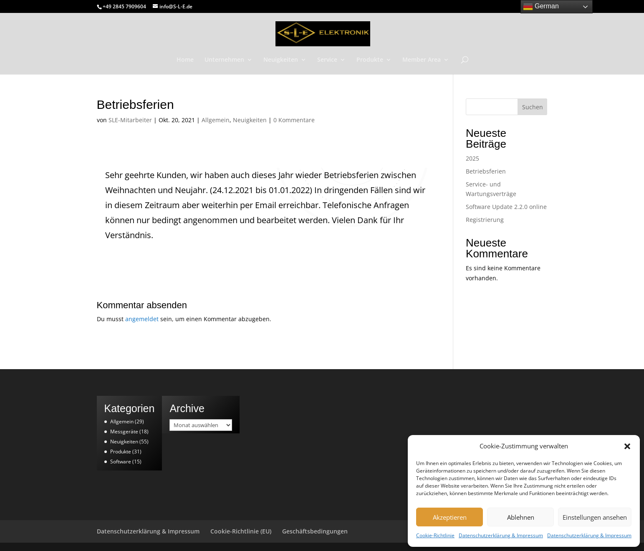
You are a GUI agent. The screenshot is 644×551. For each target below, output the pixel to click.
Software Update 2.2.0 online (506, 207)
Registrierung (485, 220)
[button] (627, 446)
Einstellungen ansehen (595, 517)
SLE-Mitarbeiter (130, 120)
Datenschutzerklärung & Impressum (501, 535)
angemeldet (142, 319)
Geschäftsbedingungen (315, 531)
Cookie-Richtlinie (435, 535)
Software (120, 461)
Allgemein (216, 120)
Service (327, 60)
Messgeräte (124, 431)
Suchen (532, 107)
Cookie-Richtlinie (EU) (240, 531)
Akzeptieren (450, 517)
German (541, 7)
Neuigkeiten (280, 60)
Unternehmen (224, 60)
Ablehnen (520, 517)
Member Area (421, 60)
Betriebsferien (486, 171)
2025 (472, 158)
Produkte (369, 60)
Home (185, 60)
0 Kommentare (294, 120)
